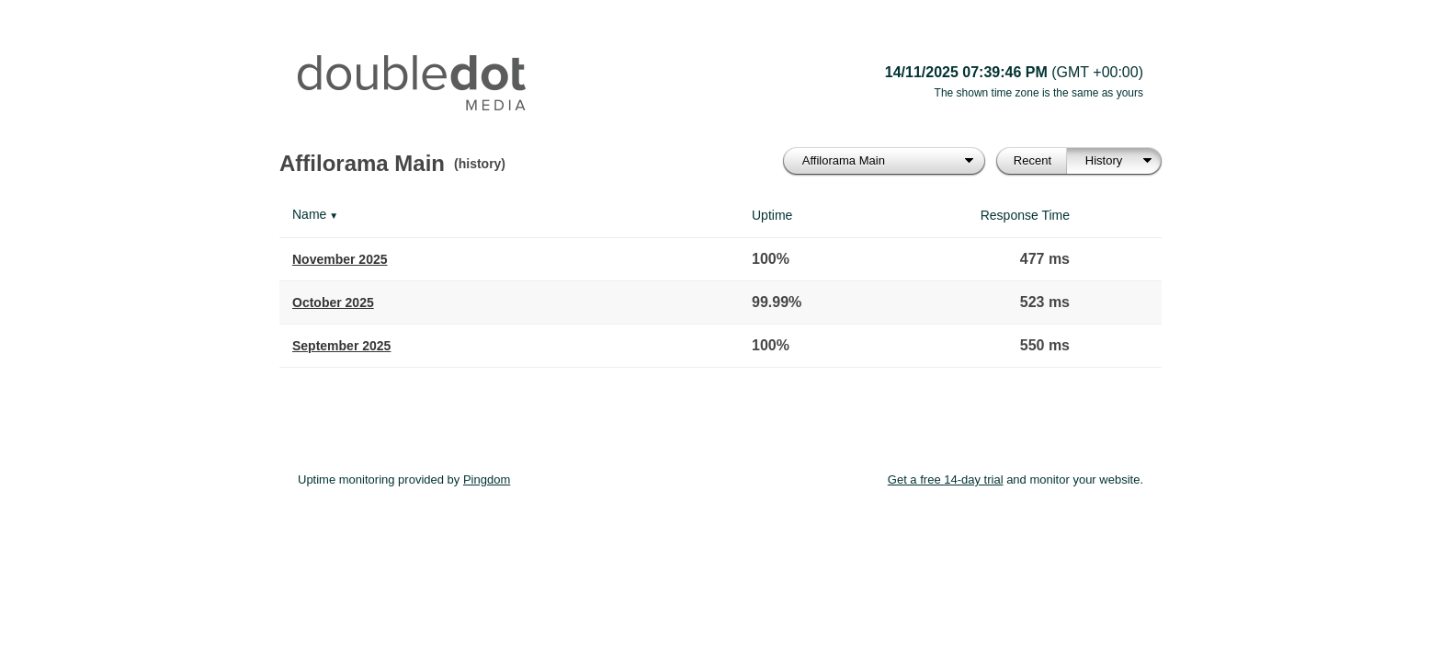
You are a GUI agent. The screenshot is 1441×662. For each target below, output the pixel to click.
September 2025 (341, 345)
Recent (1032, 160)
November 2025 (340, 259)
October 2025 (333, 302)
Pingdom (486, 479)
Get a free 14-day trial (946, 479)
